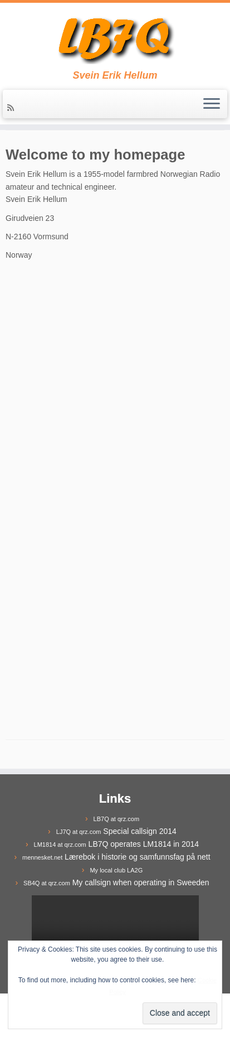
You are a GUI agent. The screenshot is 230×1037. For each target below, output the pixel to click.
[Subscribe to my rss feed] (12, 107)
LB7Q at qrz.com (117, 819)
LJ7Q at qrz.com (78, 831)
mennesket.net (42, 857)
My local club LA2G (116, 870)
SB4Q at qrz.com (46, 883)
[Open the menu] (211, 104)
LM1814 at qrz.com (60, 844)
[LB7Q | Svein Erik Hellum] (115, 36)
